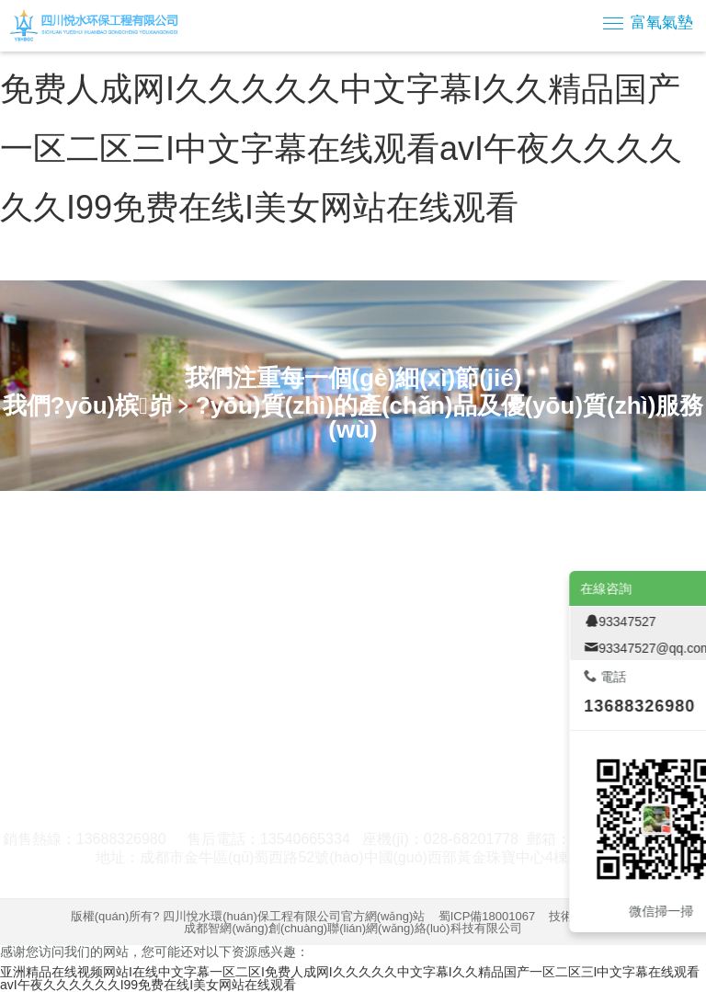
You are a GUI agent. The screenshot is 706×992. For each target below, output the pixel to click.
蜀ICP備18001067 (487, 916)
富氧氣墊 (662, 22)
